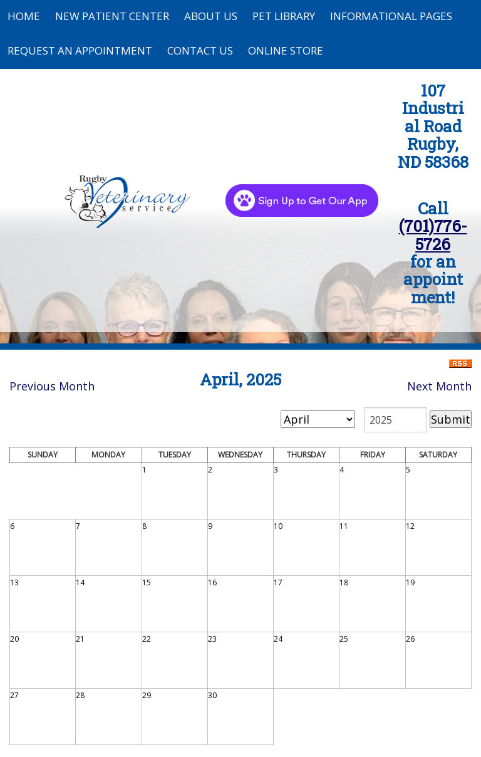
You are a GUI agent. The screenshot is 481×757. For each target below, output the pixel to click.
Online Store (285, 50)
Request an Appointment (80, 50)
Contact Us (200, 50)
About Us (210, 16)
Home (24, 16)
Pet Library (283, 16)
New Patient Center (112, 16)
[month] (318, 419)
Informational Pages (391, 16)
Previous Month (52, 386)
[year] (395, 419)
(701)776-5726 (433, 234)
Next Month (439, 386)
